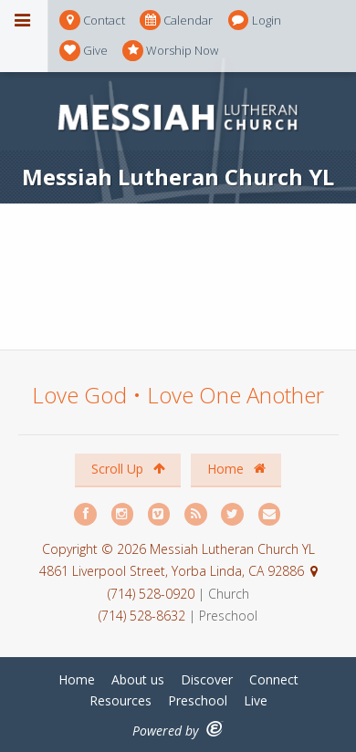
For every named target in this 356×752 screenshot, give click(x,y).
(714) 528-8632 (142, 615)
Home (236, 468)
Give (83, 50)
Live (255, 700)
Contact (92, 20)
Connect (273, 679)
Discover (207, 679)
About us (137, 679)
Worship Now (170, 50)
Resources (120, 700)
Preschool (197, 700)
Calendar (176, 20)
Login (254, 20)
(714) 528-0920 (153, 593)
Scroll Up (128, 468)
